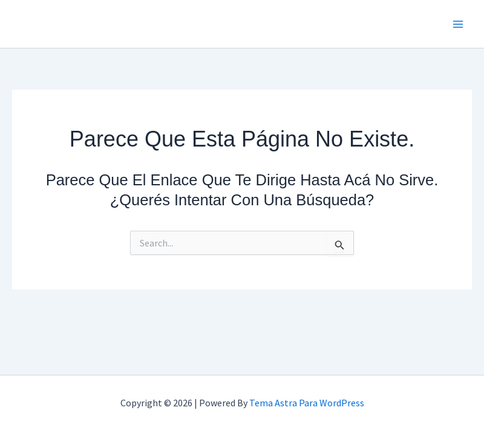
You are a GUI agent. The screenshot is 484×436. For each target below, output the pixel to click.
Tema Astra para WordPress (306, 403)
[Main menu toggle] (459, 24)
